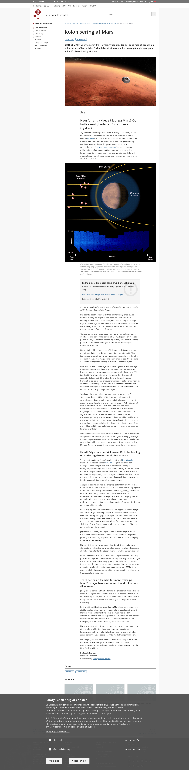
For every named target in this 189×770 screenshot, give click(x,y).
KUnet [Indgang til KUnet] (143, 2)
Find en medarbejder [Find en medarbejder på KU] (128, 2)
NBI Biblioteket (41, 45)
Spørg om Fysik (85, 23)
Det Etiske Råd (128, 460)
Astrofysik (81, 39)
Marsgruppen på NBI (101, 658)
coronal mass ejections (106, 147)
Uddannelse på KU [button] (41, 6)
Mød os (38, 39)
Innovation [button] (82, 6)
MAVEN (90, 138)
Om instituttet (41, 28)
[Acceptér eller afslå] (50, 740)
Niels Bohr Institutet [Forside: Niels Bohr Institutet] (44, 23)
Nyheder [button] (71, 6)
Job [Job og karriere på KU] (138, 2)
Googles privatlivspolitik (58, 731)
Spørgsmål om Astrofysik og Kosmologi (105, 23)
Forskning (39, 33)
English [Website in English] (150, 2)
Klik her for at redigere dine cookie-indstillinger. (102, 294)
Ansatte (38, 36)
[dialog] (94, 732)
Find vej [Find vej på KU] (115, 2)
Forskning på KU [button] (58, 6)
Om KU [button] (92, 6)
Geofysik (69, 39)
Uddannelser (40, 30)
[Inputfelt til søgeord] (130, 14)
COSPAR (108, 463)
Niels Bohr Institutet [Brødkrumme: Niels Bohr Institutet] (71, 23)
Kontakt (38, 48)
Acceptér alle (79, 760)
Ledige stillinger (41, 42)
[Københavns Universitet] (37, 14)
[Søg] (154, 14)
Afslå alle (54, 760)
